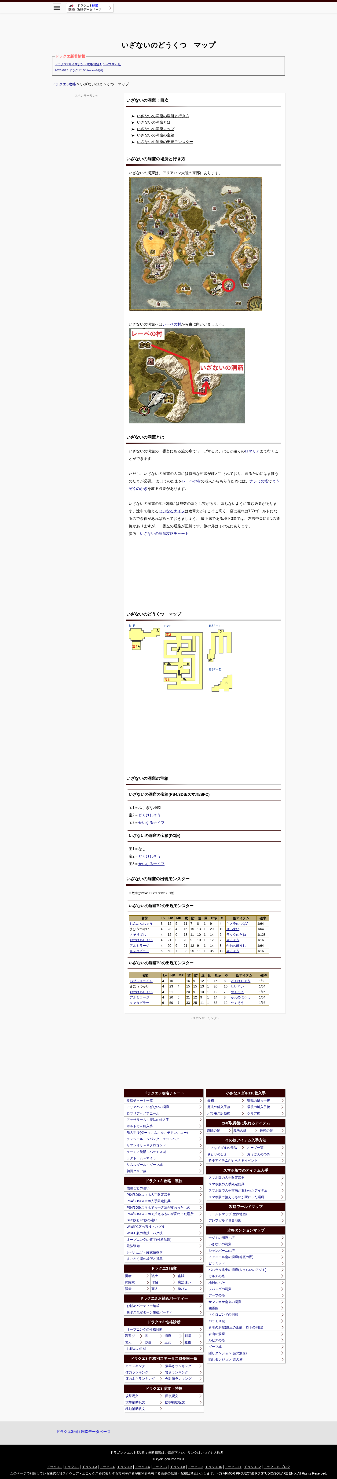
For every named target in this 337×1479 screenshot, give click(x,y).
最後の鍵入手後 (258, 1107)
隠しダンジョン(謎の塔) (226, 1359)
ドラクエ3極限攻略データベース (83, 1432)
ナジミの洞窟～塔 (222, 1238)
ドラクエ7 (160, 1467)
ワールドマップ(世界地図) (228, 1214)
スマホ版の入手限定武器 (227, 1177)
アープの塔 (217, 1295)
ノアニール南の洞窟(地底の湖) (231, 1257)
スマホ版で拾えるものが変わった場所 (236, 1197)
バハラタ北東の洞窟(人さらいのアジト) (237, 1270)
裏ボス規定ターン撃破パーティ (149, 1312)
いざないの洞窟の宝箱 (155, 135)
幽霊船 (213, 1308)
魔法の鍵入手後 (218, 1107)
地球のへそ (217, 1282)
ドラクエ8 (177, 1467)
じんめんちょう (141, 923)
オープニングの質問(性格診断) (149, 1239)
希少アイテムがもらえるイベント (233, 1160)
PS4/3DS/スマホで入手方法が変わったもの (158, 1207)
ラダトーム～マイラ (141, 1158)
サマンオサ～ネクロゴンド (146, 1145)
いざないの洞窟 (220, 1244)
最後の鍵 (266, 1130)
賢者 (128, 1289)
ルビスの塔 (217, 1340)
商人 (154, 1289)
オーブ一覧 (255, 1147)
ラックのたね (236, 934)
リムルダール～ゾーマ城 (145, 1165)
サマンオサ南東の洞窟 (225, 1302)
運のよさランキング (140, 1378)
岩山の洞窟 (217, 1334)
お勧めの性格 (136, 1349)
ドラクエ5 (124, 1467)
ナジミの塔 (258, 481)
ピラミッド (217, 1263)
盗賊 (181, 1276)
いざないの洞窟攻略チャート (164, 534)
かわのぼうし (236, 945)
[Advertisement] (168, 23)
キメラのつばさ (237, 923)
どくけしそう (149, 815)
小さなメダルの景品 (222, 1147)
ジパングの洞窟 (220, 1289)
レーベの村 (171, 324)
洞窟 (168, 1336)
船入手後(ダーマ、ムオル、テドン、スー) (157, 1132)
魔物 (187, 1342)
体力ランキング (136, 1372)
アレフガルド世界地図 (225, 1220)
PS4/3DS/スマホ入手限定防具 (148, 1201)
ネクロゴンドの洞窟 (223, 1314)
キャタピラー (139, 951)
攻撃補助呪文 (135, 1402)
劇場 (187, 1336)
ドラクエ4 (107, 1467)
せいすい (232, 929)
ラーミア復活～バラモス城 (146, 1152)
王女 (168, 1342)
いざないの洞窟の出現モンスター (165, 142)
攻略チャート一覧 (140, 1100)
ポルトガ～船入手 (140, 1126)
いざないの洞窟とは (154, 122)
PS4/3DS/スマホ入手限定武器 (148, 1194)
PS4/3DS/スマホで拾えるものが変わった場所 (160, 1214)
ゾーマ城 (215, 1346)
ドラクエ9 (195, 1467)
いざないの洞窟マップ (155, 129)
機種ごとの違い (138, 1188)
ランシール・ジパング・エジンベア (153, 1139)
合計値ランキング (178, 1378)
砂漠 (148, 1342)
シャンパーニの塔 (222, 1250)
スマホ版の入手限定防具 (227, 1184)
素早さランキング (178, 1366)
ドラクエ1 (54, 1467)
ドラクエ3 (89, 1467)
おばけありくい (141, 940)
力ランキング (135, 1366)
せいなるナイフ (172, 511)
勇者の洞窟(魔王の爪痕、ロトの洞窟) (236, 1327)
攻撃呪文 (132, 1396)
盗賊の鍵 (213, 1130)
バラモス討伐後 (218, 1113)
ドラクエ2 (71, 1467)
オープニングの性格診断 (145, 1329)
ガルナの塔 (217, 1276)
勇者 (128, 1276)
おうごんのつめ (258, 1154)
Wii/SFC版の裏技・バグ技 (146, 1227)
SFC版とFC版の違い (142, 1220)
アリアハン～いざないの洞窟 (148, 1107)
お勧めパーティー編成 (143, 1306)
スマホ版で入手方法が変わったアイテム (238, 1190)
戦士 (154, 1276)
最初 (210, 1100)
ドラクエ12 (252, 1467)
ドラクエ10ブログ (277, 1467)
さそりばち (138, 934)
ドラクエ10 (213, 1467)
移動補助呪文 (135, 1409)
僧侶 (154, 1282)
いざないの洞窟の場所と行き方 (163, 116)
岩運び (130, 1336)
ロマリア (252, 451)
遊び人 (183, 1289)
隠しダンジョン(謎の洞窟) (228, 1353)
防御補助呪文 (175, 1402)
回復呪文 (171, 1396)
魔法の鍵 (239, 1130)
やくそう (232, 940)
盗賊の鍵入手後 (258, 1100)
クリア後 (253, 1113)
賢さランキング (176, 1372)
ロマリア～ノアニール (143, 1113)
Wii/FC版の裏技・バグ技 (145, 1233)
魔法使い (184, 1282)
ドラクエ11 (233, 1467)
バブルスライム (141, 981)
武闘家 (130, 1282)
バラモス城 (217, 1321)
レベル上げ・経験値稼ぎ (145, 1252)
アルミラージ (139, 945)
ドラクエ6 (142, 1467)
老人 (128, 1342)
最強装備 (133, 1246)
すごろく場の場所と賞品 (145, 1259)
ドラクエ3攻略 (63, 84)
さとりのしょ (217, 1154)
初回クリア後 (136, 1171)
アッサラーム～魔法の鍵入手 (148, 1120)
